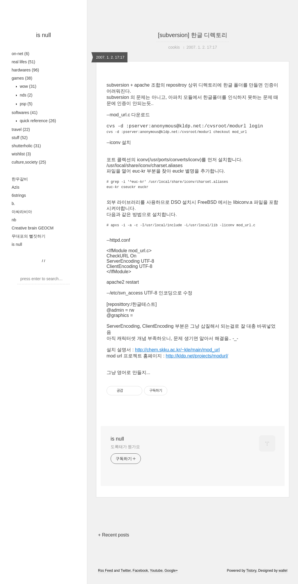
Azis (15, 187)
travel (21, 129)
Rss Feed (105, 576)
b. (13, 203)
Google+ (171, 576)
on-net (20, 53)
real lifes (23, 61)
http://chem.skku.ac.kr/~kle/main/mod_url (177, 355)
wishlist (21, 154)
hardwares (25, 70)
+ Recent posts (113, 540)
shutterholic (26, 145)
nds (25, 95)
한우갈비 (20, 179)
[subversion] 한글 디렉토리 (193, 35)
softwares (25, 112)
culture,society (29, 162)
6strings (19, 195)
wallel (283, 576)
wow (27, 86)
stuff (20, 137)
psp (25, 103)
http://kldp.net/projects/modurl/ (197, 361)
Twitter (125, 576)
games (22, 78)
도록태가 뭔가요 (125, 452)
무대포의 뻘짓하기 (28, 236)
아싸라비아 (22, 211)
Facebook (140, 576)
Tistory (251, 576)
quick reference (37, 120)
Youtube (156, 576)
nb (14, 220)
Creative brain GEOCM (33, 228)
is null (43, 35)
